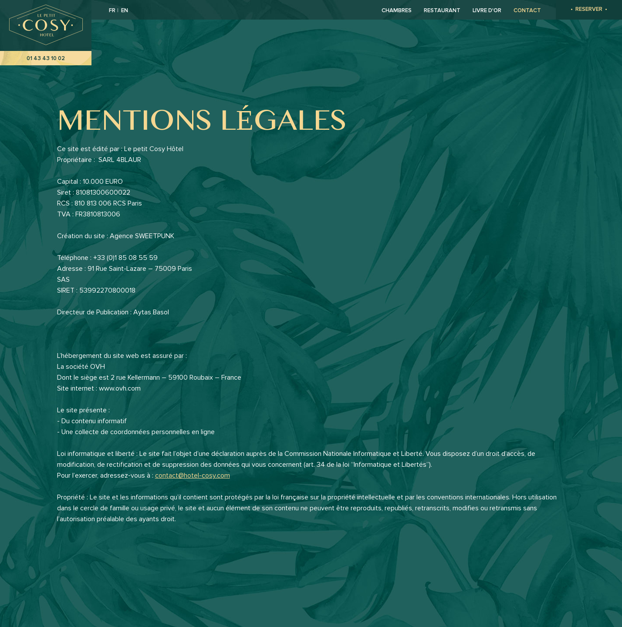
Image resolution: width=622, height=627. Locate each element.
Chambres (397, 10)
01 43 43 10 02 (46, 58)
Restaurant (442, 10)
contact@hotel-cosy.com (192, 475)
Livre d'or (487, 10)
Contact (527, 10)
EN (124, 10)
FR (113, 10)
